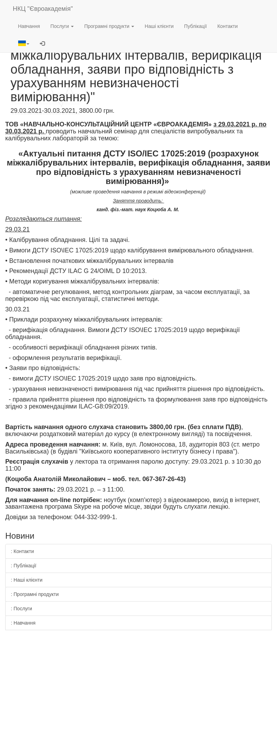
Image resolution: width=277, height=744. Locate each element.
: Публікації (23, 565)
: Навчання (23, 623)
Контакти (227, 26)
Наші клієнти (159, 26)
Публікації (195, 26)
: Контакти (22, 551)
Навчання (29, 26)
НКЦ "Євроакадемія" (43, 8)
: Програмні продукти (35, 594)
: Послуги (21, 608)
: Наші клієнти (27, 580)
